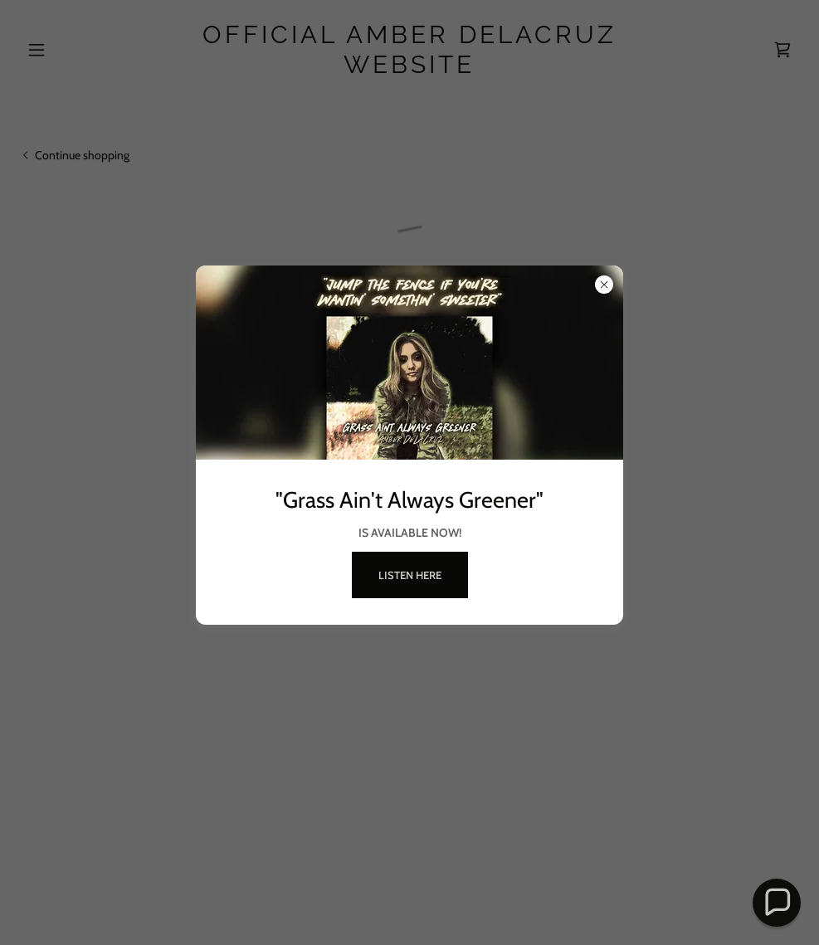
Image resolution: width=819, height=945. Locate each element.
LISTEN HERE (409, 575)
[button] (777, 903)
